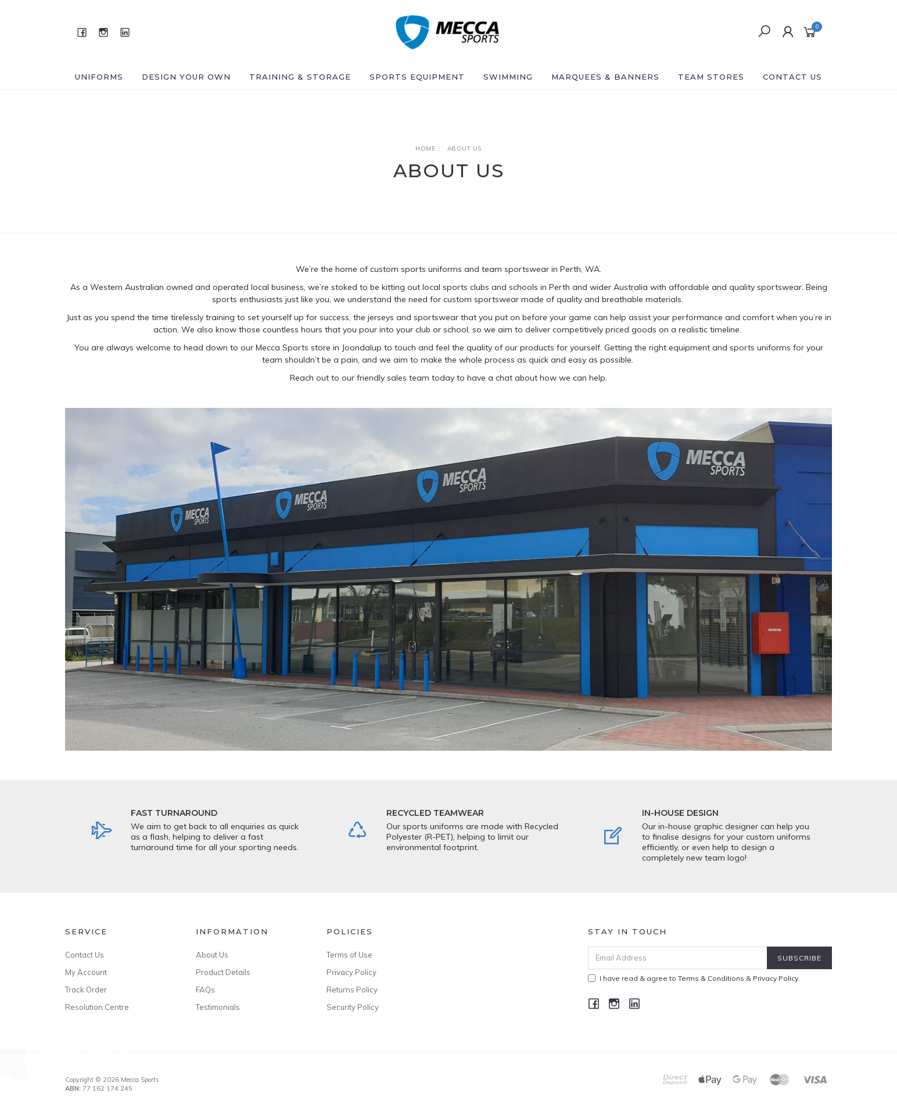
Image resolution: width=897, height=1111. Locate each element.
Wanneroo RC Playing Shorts (95, 1062)
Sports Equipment (417, 76)
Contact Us (792, 76)
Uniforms (99, 76)
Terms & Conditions (711, 978)
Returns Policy (352, 989)
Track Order (86, 989)
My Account (86, 972)
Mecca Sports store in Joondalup (319, 347)
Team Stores (711, 76)
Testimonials (218, 1007)
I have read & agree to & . (694, 978)
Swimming (508, 76)
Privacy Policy (351, 972)
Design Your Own (186, 76)
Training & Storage (300, 76)
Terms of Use (349, 954)
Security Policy (352, 1007)
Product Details (223, 972)
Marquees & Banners (605, 76)
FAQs (205, 989)
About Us (212, 954)
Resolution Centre (97, 1007)
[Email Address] (677, 958)
